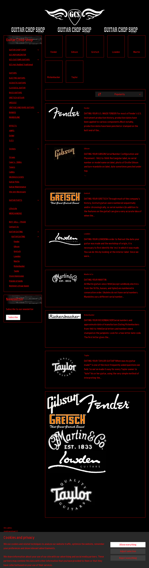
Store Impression (16, 276)
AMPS (11, 130)
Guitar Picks (14, 182)
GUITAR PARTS (24, 200)
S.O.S (11, 140)
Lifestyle (13, 208)
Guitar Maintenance (17, 187)
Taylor (86, 355)
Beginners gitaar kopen (19, 286)
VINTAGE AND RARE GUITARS (21, 107)
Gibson (87, 148)
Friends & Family (16, 281)
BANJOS (24, 112)
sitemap (84, 562)
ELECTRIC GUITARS (17, 78)
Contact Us (14, 227)
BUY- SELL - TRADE (17, 222)
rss (88, 562)
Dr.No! (11, 135)
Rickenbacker (89, 315)
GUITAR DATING (24, 232)
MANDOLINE (14, 117)
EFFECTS (13, 126)
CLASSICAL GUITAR (17, 88)
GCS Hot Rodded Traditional (21, 64)
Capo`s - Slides (15, 162)
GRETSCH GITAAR (16, 97)
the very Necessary (17, 192)
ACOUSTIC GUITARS (17, 83)
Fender (86, 108)
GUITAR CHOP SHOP (24, 50)
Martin (17, 261)
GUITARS (13, 73)
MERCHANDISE (15, 213)
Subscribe (13, 317)
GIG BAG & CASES (16, 177)
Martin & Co (88, 274)
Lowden (87, 234)
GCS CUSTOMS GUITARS (24, 59)
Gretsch (87, 193)
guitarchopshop (12, 544)
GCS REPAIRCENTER (17, 55)
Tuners (12, 167)
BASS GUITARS (15, 92)
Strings (24, 149)
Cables (12, 172)
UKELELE (13, 102)
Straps (12, 157)
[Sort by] (119, 94)
